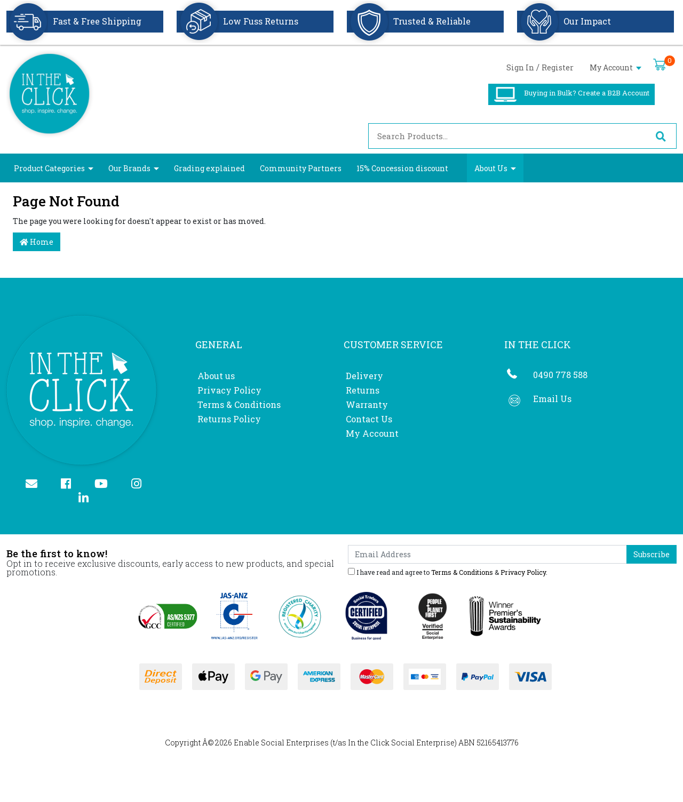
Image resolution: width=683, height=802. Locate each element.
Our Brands (129, 168)
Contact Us (369, 418)
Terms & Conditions (239, 404)
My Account (615, 67)
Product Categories (49, 168)
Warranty (367, 404)
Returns (362, 390)
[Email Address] (487, 554)
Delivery (364, 375)
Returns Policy (229, 418)
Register (558, 67)
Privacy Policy (229, 390)
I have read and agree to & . (447, 571)
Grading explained (209, 168)
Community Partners (301, 168)
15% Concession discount (402, 168)
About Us (490, 168)
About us (216, 375)
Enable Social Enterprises (281, 742)
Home (36, 242)
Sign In (520, 67)
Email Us (552, 398)
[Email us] (36, 484)
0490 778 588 (560, 374)
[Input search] (507, 136)
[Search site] (660, 136)
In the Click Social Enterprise (401, 742)
